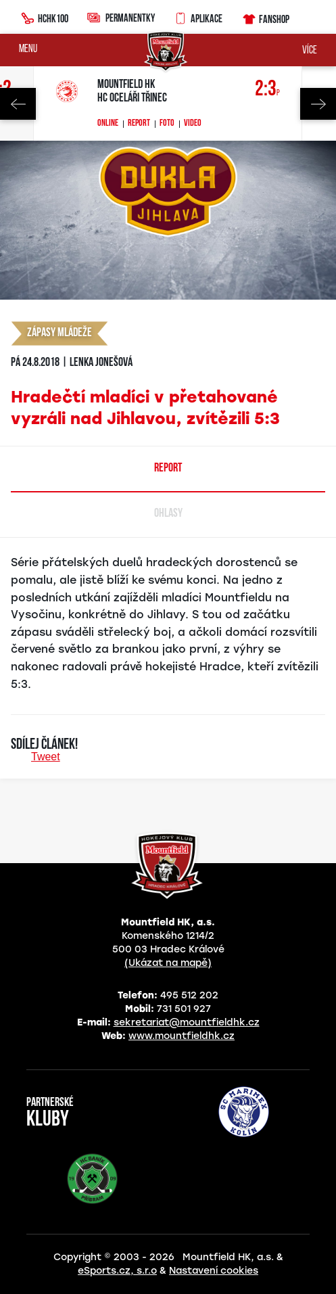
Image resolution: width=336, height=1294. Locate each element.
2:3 (267, 89)
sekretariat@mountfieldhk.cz (187, 1022)
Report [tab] (168, 468)
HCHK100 (44, 16)
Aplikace (198, 16)
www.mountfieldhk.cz (181, 1036)
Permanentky (121, 17)
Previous (18, 104)
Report (139, 124)
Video (192, 124)
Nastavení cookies (213, 1270)
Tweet (45, 756)
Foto (167, 124)
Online (107, 124)
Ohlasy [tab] (168, 513)
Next (318, 104)
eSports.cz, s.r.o (117, 1270)
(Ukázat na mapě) (168, 963)
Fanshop (265, 17)
